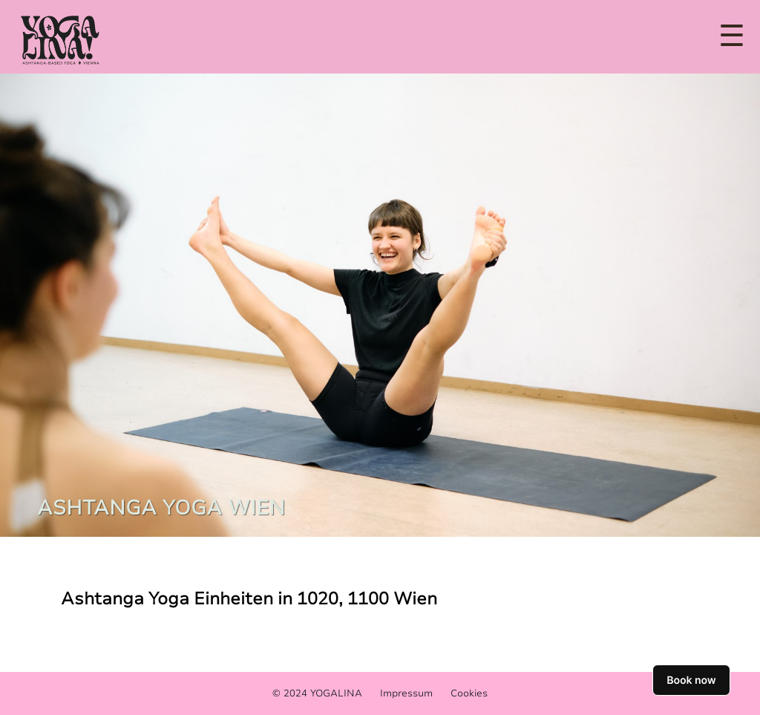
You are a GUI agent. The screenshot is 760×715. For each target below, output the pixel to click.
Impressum (406, 693)
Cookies (469, 693)
